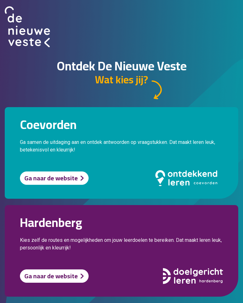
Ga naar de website (51, 178)
